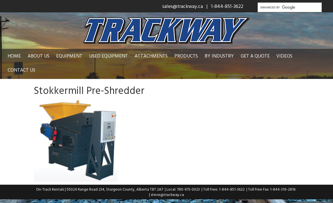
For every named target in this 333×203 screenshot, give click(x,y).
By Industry (219, 55)
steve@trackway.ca (167, 194)
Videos (284, 55)
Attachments (151, 55)
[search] (289, 7)
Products (186, 55)
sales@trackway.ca (182, 6)
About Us (38, 55)
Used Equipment (108, 55)
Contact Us (21, 69)
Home (14, 55)
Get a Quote (255, 55)
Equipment (69, 55)
